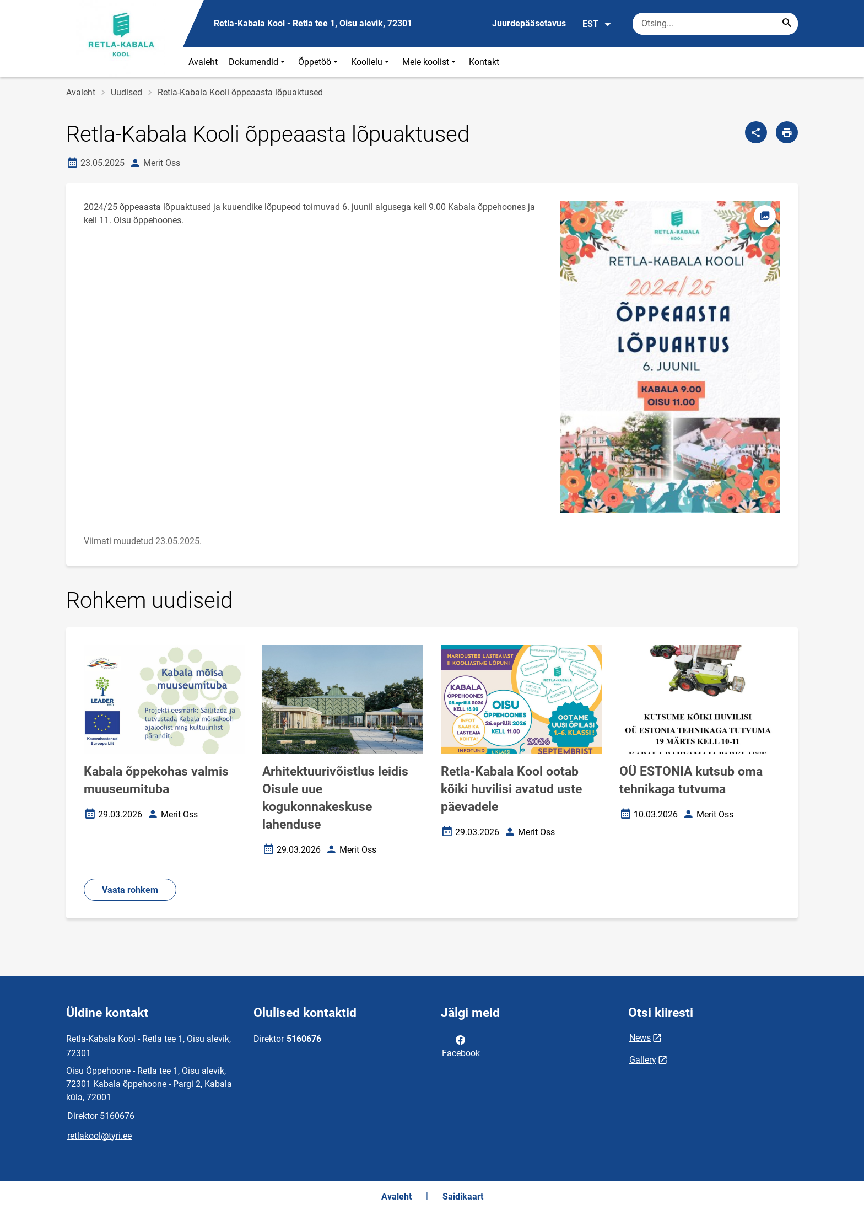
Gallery (642, 1060)
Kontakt (484, 62)
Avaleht (203, 62)
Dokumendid (258, 62)
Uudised (126, 92)
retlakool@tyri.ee (99, 1136)
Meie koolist (430, 62)
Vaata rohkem (130, 890)
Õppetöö (319, 62)
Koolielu (371, 62)
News (640, 1037)
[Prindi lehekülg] (787, 132)
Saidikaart (462, 1196)
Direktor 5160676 (100, 1116)
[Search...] (786, 23)
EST (597, 24)
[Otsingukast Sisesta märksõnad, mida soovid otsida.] (715, 24)
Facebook (461, 1045)
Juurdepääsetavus (529, 23)
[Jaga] (756, 132)
